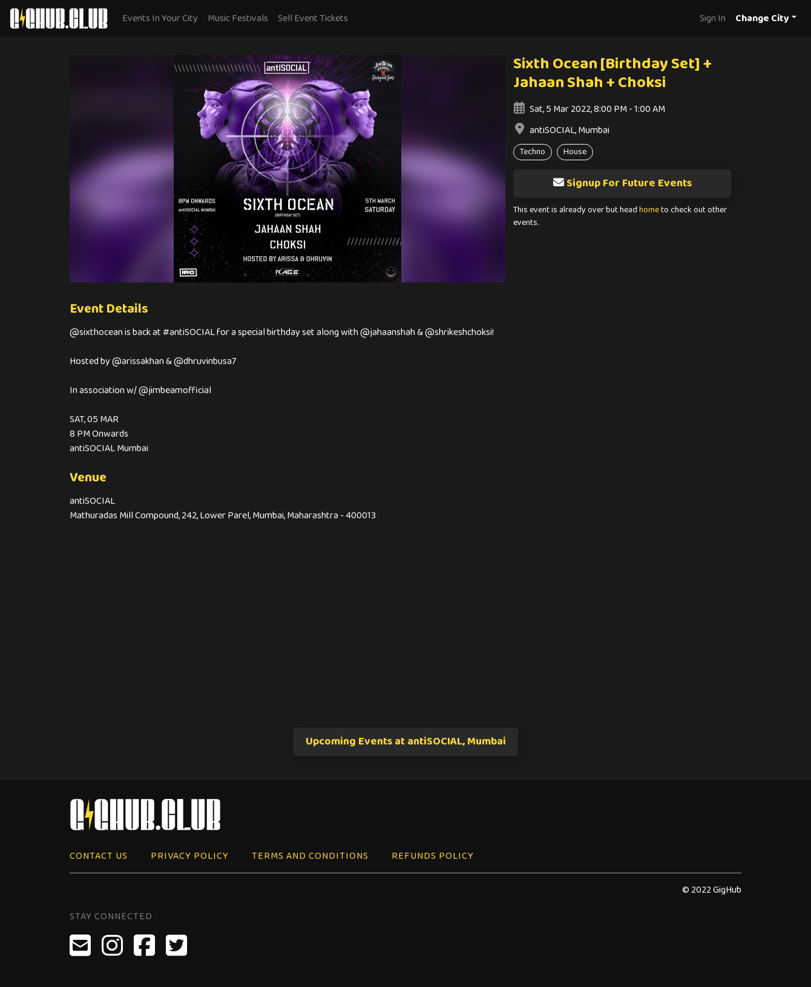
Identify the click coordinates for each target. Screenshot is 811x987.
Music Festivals (238, 18)
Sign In (713, 18)
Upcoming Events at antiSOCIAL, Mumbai (406, 741)
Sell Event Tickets (313, 18)
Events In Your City (160, 18)
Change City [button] (762, 18)
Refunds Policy (433, 856)
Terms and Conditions (310, 856)
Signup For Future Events (622, 183)
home (649, 210)
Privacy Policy (190, 856)
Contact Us (99, 856)
